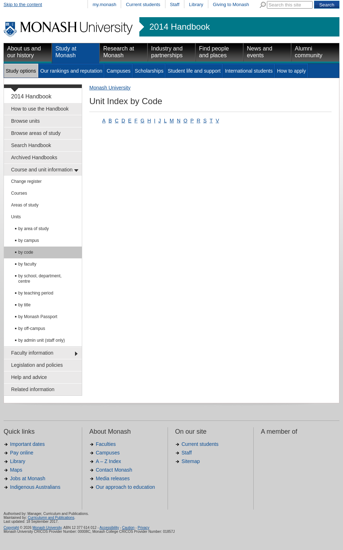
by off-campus (31, 328)
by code (25, 252)
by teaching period (35, 293)
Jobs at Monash (27, 478)
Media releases (113, 478)
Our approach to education (125, 487)
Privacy (143, 528)
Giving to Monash (231, 4)
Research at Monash (118, 51)
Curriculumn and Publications (51, 518)
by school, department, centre (39, 278)
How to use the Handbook (40, 109)
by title (24, 304)
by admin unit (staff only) (41, 340)
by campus (28, 240)
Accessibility (109, 528)
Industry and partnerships (167, 51)
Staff (175, 4)
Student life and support (194, 71)
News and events (259, 51)
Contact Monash (114, 470)
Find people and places (214, 51)
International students (249, 71)
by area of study (33, 228)
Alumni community (308, 51)
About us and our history (24, 51)
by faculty (27, 264)
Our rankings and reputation (71, 71)
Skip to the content (23, 4)
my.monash (104, 4)
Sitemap (191, 461)
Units (16, 216)
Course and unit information (42, 169)
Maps (16, 470)
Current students (143, 4)
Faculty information (32, 353)
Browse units (25, 121)
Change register (26, 181)
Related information (32, 389)
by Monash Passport (37, 316)
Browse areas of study (36, 133)
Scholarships (149, 71)
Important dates (27, 444)
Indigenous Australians (35, 487)
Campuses (118, 71)
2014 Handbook (179, 27)
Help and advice (29, 377)
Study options (21, 71)
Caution (128, 528)
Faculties (106, 444)
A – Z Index (108, 461)
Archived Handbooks (34, 157)
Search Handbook (31, 145)
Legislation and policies (37, 365)
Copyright (11, 528)
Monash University (109, 88)
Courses (19, 193)
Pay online (21, 453)
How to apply (291, 71)
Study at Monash (65, 51)
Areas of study (25, 205)
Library (196, 4)
